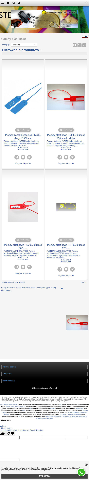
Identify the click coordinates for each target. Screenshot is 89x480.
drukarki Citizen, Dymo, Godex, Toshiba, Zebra (18, 403)
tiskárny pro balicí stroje (49, 414)
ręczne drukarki (37, 418)
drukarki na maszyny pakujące (34, 414)
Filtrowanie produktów (20, 54)
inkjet (43, 418)
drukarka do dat (36, 412)
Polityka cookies (9, 371)
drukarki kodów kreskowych (44, 405)
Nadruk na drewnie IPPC (50, 416)
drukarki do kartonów (22, 401)
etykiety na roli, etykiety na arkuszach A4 (71, 403)
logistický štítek (13, 420)
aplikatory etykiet (57, 401)
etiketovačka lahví (77, 414)
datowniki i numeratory (16, 418)
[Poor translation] (10, 437)
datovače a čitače (27, 418)
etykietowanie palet (11, 416)
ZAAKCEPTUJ (44, 476)
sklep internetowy (8, 405)
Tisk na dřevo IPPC (62, 416)
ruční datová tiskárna (16, 414)
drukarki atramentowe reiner (69, 408)
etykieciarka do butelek (65, 414)
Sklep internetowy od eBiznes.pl (44, 392)
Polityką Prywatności (55, 468)
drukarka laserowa (60, 412)
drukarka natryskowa (31, 410)
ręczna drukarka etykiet (27, 420)
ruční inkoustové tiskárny (52, 418)
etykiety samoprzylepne (63, 405)
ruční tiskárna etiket (39, 420)
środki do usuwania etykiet (24, 405)
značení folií (39, 416)
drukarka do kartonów (55, 410)
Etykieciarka (47, 408)
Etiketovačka (55, 408)
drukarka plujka (77, 410)
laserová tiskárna (70, 412)
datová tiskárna (45, 412)
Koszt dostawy (9, 385)
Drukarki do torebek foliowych (46, 403)
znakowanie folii (31, 416)
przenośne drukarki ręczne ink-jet (75, 401)
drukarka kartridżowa (12, 412)
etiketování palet (21, 416)
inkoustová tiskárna (43, 410)
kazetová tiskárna (24, 412)
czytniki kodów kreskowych (40, 401)
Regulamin (7, 378)
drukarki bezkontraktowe (24, 408)
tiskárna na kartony (67, 410)
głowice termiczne (8, 401)
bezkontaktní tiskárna (38, 408)
